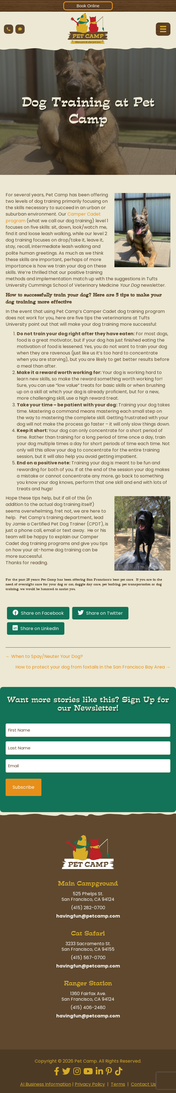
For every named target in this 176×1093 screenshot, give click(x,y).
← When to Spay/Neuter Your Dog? (44, 656)
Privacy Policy (90, 1084)
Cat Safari (88, 933)
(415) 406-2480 (88, 1007)
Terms (118, 1084)
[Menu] (163, 29)
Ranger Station (88, 983)
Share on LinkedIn (39, 628)
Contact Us (143, 1084)
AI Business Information (45, 1084)
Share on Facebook (42, 613)
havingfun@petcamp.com (88, 916)
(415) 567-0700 (88, 957)
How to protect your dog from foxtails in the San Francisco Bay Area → (92, 667)
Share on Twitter (104, 613)
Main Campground (88, 883)
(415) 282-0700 (88, 907)
